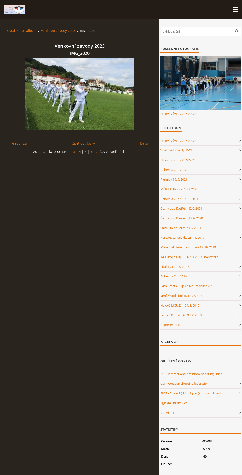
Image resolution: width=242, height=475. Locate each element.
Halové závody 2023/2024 (178, 114)
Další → (146, 143)
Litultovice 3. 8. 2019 (174, 266)
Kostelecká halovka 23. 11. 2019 (182, 237)
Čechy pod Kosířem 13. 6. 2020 (181, 218)
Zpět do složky (83, 143)
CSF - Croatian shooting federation (184, 383)
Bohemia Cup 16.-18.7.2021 (179, 199)
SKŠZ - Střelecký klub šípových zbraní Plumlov (192, 393)
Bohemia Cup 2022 (173, 170)
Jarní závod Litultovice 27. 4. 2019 (183, 296)
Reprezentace (170, 325)
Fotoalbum (28, 30)
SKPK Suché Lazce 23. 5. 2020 (180, 228)
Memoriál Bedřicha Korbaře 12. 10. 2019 (188, 247)
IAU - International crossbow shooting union (191, 374)
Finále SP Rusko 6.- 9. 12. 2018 (181, 315)
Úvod (11, 30)
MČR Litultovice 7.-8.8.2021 (179, 189)
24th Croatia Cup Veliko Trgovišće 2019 (187, 286)
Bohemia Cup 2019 (173, 276)
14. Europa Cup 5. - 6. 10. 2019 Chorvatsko (189, 257)
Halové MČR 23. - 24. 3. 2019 (179, 305)
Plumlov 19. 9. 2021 (173, 179)
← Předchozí (17, 143)
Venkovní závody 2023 (58, 30)
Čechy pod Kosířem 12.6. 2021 (181, 208)
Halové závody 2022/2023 (178, 160)
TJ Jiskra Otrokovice (173, 403)
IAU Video (167, 412)
